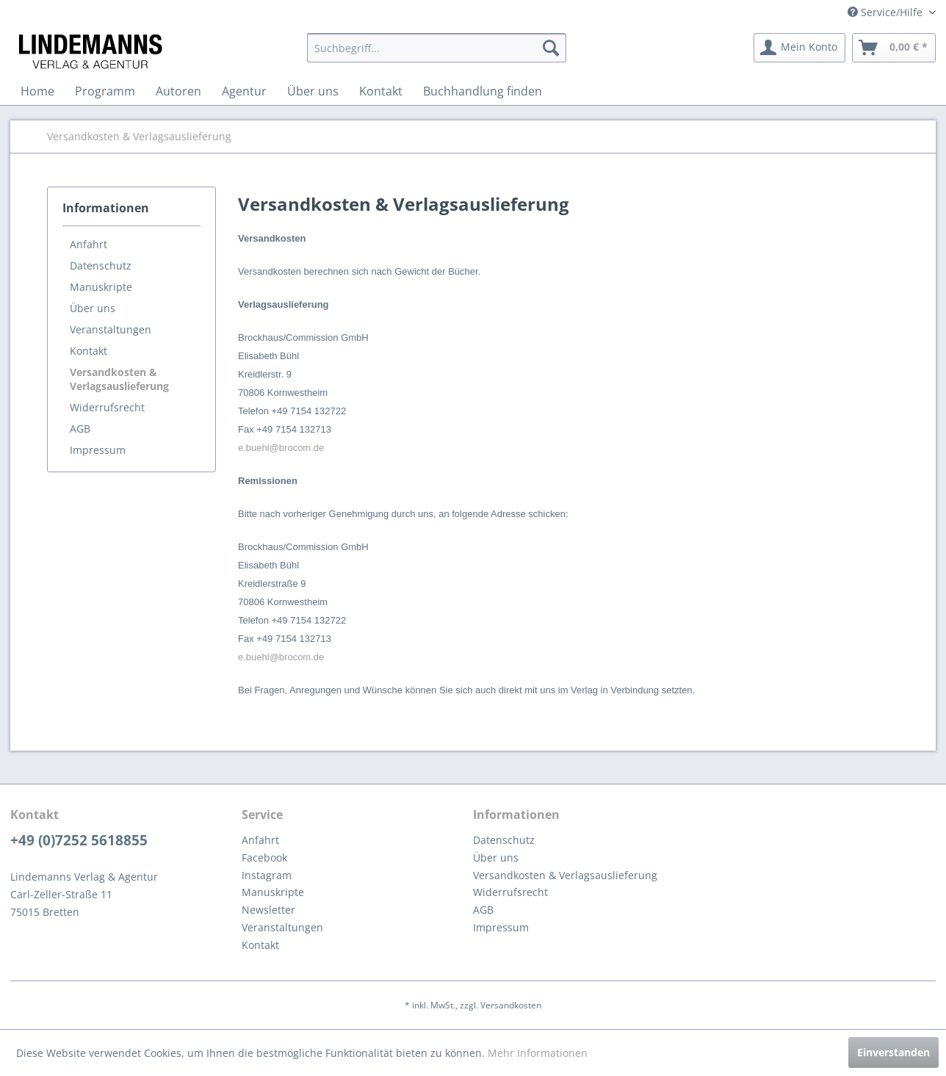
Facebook (264, 857)
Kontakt (88, 351)
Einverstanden (893, 1052)
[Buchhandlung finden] (482, 91)
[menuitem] (436, 47)
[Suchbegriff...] (436, 47)
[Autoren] (178, 91)
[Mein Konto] (799, 47)
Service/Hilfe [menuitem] (886, 12)
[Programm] (105, 91)
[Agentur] (244, 91)
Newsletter (268, 910)
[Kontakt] (381, 91)
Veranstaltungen (110, 329)
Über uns (92, 308)
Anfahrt (88, 244)
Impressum (98, 450)
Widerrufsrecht (107, 407)
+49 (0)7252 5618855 (79, 840)
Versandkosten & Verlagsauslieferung (119, 379)
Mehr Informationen (538, 1053)
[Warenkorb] (894, 47)
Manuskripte (101, 287)
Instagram (267, 875)
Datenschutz (100, 265)
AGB (80, 429)
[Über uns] (313, 91)
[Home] (37, 91)
